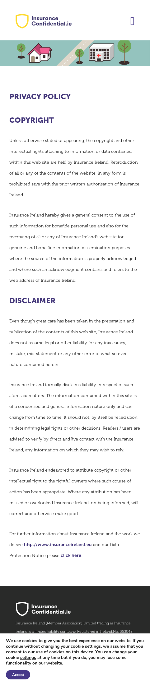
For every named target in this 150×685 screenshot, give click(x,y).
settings (93, 646)
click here (71, 555)
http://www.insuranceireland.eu (58, 544)
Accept (18, 674)
